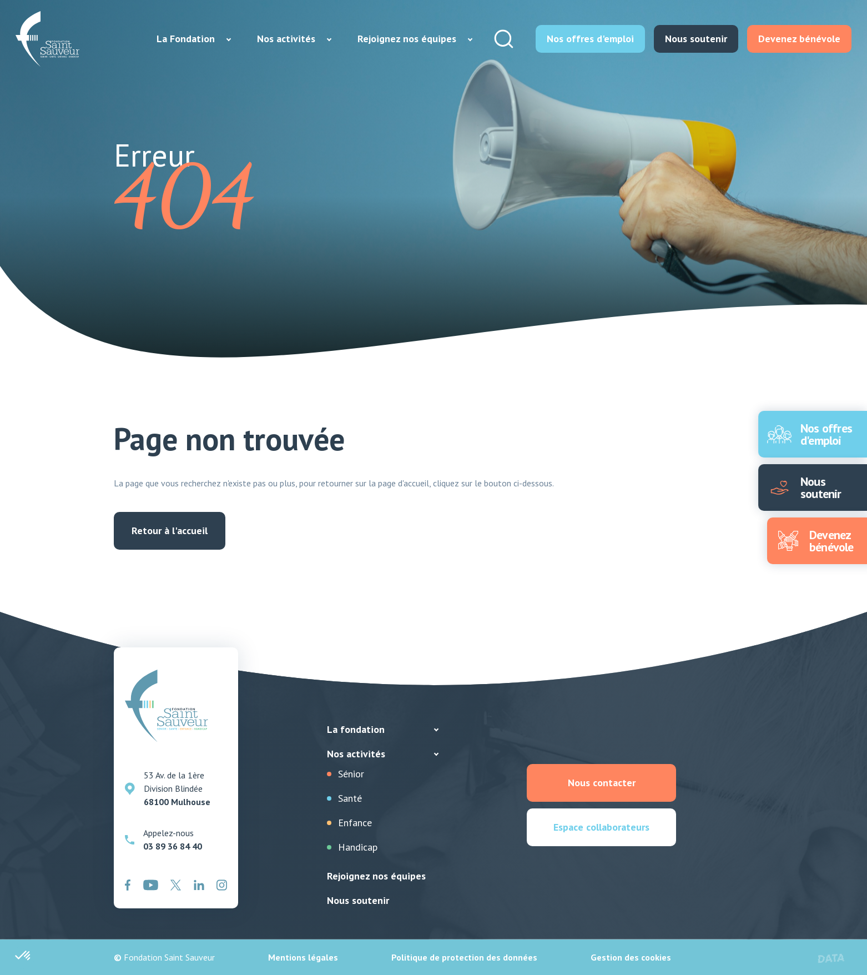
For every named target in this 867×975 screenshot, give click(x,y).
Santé (350, 798)
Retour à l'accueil (170, 530)
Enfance (355, 822)
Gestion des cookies (631, 957)
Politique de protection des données (464, 957)
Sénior (351, 773)
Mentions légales (303, 957)
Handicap (357, 847)
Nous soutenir (358, 900)
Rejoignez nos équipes (376, 876)
